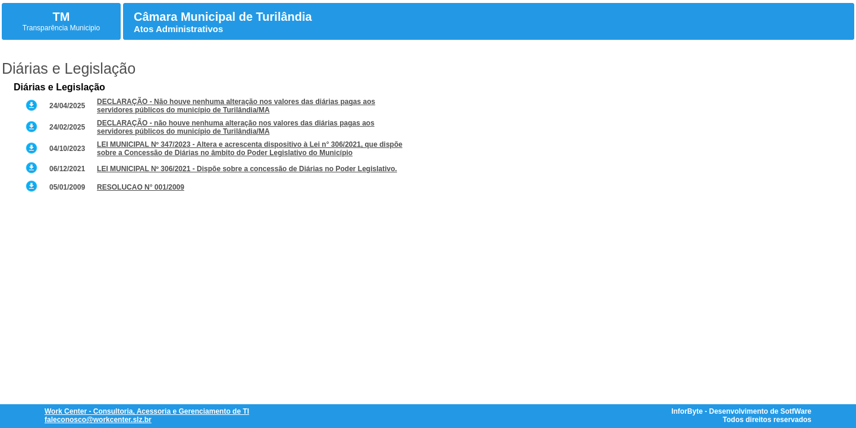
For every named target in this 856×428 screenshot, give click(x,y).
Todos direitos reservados (767, 420)
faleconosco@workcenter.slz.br (98, 420)
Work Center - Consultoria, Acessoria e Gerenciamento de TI (147, 411)
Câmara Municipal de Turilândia (223, 16)
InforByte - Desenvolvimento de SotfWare (741, 411)
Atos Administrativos (178, 29)
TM (61, 16)
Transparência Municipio (61, 28)
